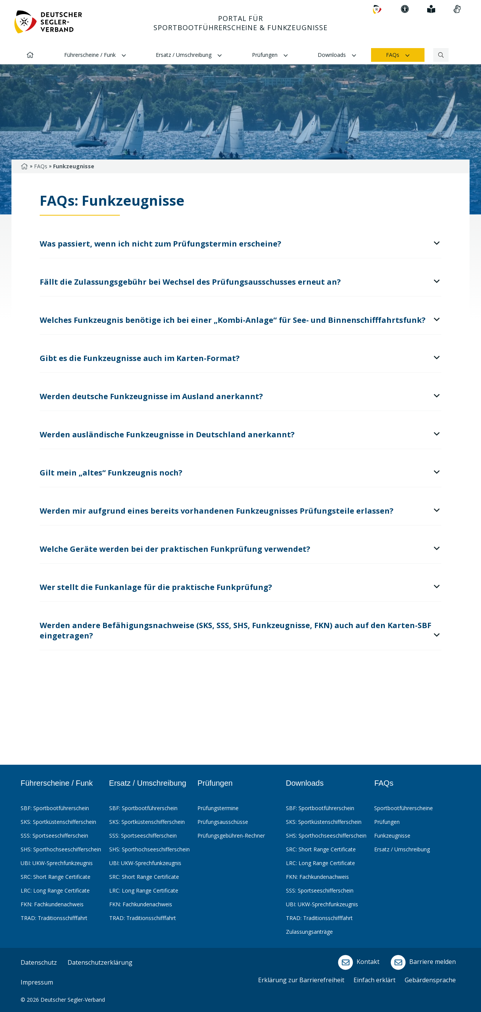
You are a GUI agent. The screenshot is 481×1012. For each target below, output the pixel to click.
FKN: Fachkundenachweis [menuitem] (52, 904)
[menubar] (239, 861)
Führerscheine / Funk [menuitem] (95, 55)
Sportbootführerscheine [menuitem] (403, 808)
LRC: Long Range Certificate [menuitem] (55, 890)
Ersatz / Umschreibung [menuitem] (189, 55)
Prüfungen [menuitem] (270, 55)
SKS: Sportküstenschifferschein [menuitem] (58, 821)
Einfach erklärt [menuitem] (374, 980)
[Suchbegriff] (433, 55)
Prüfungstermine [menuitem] (218, 808)
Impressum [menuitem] (37, 982)
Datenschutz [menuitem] (39, 962)
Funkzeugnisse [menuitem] (392, 835)
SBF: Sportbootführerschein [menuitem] (55, 808)
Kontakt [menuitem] (357, 962)
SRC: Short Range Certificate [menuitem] (55, 876)
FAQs (40, 166)
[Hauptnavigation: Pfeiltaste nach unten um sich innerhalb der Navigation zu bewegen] (240, 32)
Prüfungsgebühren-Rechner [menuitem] (231, 835)
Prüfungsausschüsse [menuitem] (222, 821)
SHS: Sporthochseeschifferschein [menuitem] (61, 849)
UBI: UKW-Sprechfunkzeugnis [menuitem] (57, 863)
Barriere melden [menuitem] (422, 962)
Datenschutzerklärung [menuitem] (100, 962)
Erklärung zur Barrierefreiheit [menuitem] (301, 980)
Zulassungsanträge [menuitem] (309, 931)
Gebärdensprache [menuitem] (430, 980)
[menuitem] (377, 9)
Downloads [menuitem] (337, 55)
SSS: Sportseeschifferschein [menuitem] (54, 835)
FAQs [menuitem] (398, 55)
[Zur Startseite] (48, 25)
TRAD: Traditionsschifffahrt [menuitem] (54, 918)
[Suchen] (441, 55)
